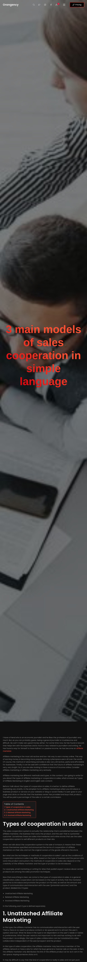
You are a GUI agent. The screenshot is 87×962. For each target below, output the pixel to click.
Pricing (77, 4)
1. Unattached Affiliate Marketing (20, 810)
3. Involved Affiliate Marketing (18, 815)
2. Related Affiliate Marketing (18, 812)
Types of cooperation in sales (17, 807)
